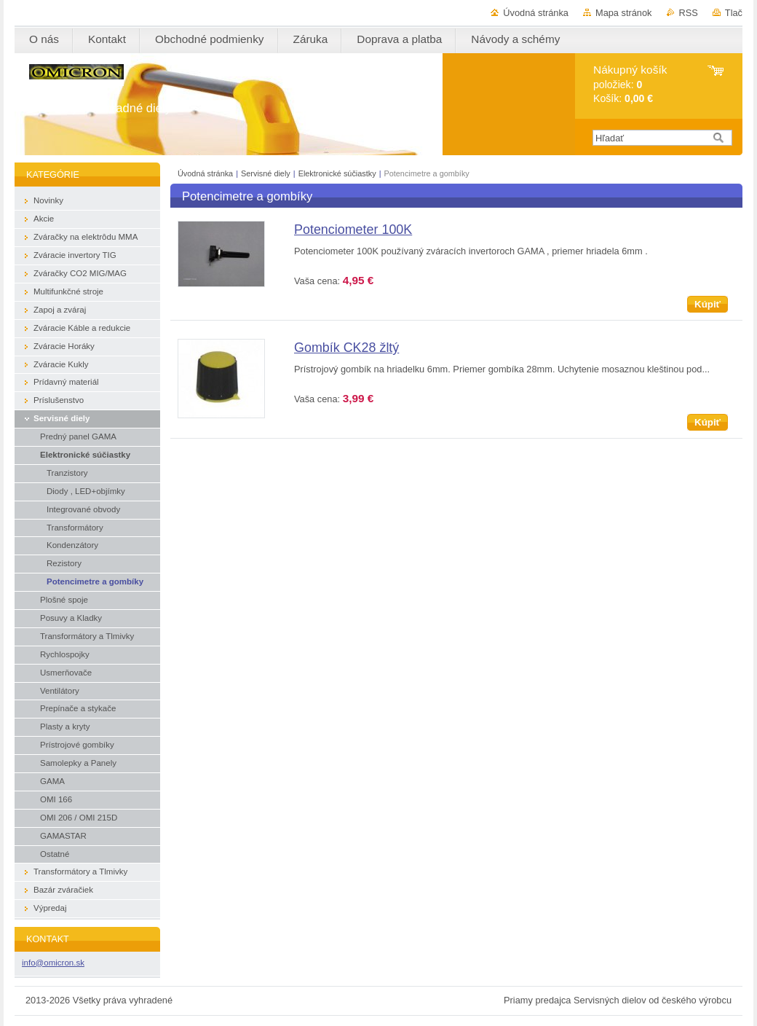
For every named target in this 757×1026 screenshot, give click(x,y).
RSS (688, 12)
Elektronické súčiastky (338, 173)
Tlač (733, 12)
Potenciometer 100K (353, 229)
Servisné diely (267, 173)
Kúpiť (707, 304)
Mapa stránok (623, 12)
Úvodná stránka (535, 12)
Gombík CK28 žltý (346, 347)
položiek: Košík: (630, 84)
